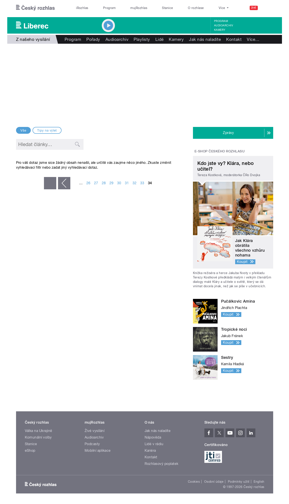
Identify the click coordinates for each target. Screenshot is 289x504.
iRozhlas (82, 8)
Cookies (194, 481)
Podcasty (92, 444)
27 (96, 183)
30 (119, 183)
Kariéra (150, 450)
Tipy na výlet (47, 130)
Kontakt (234, 39)
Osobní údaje (214, 481)
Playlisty (142, 39)
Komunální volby (38, 437)
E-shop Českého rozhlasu (219, 151)
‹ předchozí (64, 183)
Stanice (167, 8)
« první (50, 183)
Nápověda (153, 437)
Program (109, 8)
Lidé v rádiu (154, 444)
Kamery (219, 29)
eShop (30, 450)
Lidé (159, 39)
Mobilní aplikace (98, 450)
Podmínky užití (238, 481)
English (259, 481)
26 (88, 183)
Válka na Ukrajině (38, 431)
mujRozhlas (138, 8)
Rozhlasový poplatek (161, 464)
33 (142, 183)
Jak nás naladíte (205, 39)
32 (135, 183)
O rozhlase (196, 8)
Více (253, 39)
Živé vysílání (94, 431)
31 (127, 183)
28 (104, 183)
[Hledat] (267, 8)
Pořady (93, 39)
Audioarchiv (223, 25)
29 (111, 183)
